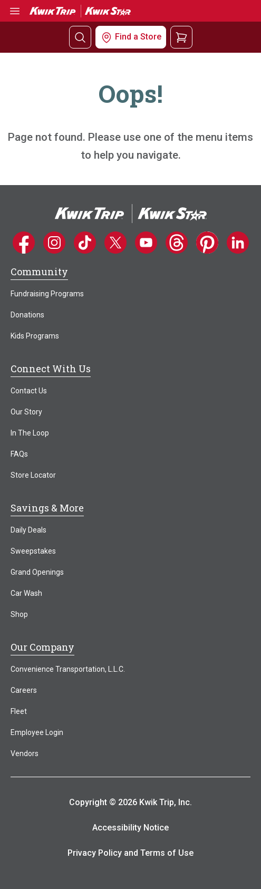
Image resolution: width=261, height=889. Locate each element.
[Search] (80, 37)
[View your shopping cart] (181, 37)
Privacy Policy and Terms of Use (130, 853)
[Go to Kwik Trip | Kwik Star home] (80, 10)
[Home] (131, 213)
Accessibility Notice (130, 828)
